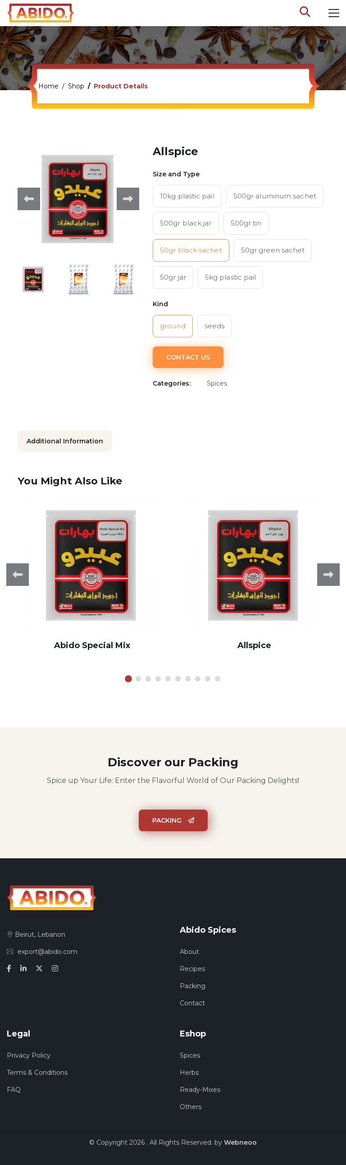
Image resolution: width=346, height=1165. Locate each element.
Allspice (254, 645)
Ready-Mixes (200, 1090)
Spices (190, 1055)
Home (48, 86)
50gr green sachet (273, 250)
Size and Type (176, 174)
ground (173, 326)
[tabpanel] (92, 581)
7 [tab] (188, 679)
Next (128, 199)
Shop (76, 86)
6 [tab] (178, 679)
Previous (29, 199)
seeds (215, 326)
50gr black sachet (191, 250)
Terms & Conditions (37, 1072)
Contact (192, 1003)
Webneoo (240, 1142)
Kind (160, 304)
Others (190, 1107)
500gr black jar (186, 223)
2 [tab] (138, 679)
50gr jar (173, 277)
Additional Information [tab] (65, 441)
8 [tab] (197, 679)
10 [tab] (217, 679)
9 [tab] (207, 679)
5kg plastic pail (230, 277)
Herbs (189, 1072)
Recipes (192, 969)
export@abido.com (42, 952)
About (189, 952)
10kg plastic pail (187, 196)
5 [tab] (168, 679)
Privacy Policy (28, 1055)
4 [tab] (158, 679)
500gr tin (246, 223)
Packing (173, 820)
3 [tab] (148, 679)
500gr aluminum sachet (274, 196)
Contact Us (188, 357)
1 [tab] (128, 678)
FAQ (14, 1090)
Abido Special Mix (92, 645)
